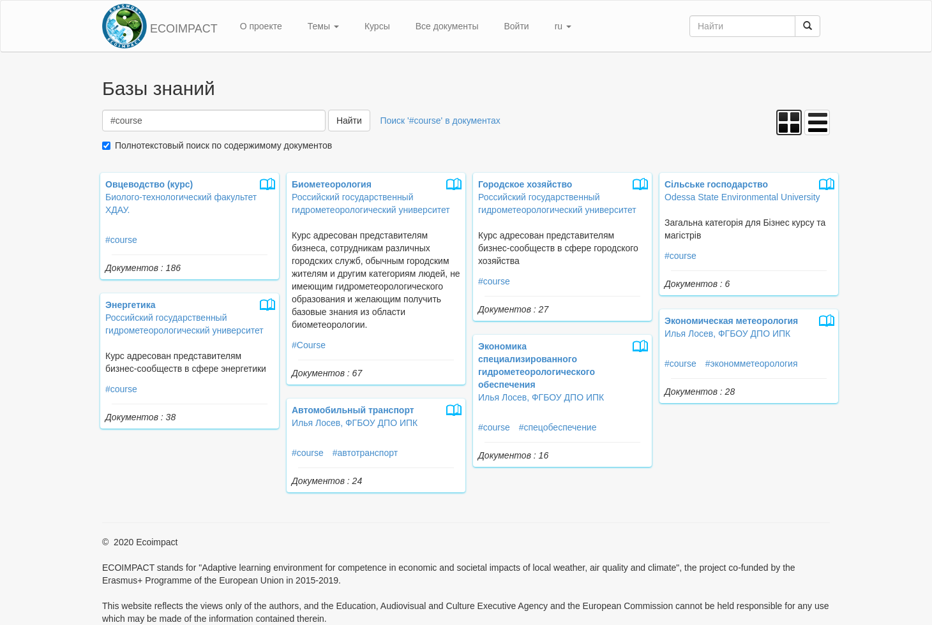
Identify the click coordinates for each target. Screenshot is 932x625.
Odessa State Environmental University (742, 197)
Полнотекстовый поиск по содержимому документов (223, 145)
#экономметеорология (751, 363)
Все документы (447, 26)
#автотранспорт (365, 453)
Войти (516, 26)
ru (563, 26)
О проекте (261, 26)
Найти (349, 120)
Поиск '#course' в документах (440, 120)
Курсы (377, 26)
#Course (309, 345)
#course (121, 240)
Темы (323, 26)
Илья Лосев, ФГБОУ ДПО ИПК (727, 333)
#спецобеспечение (558, 427)
